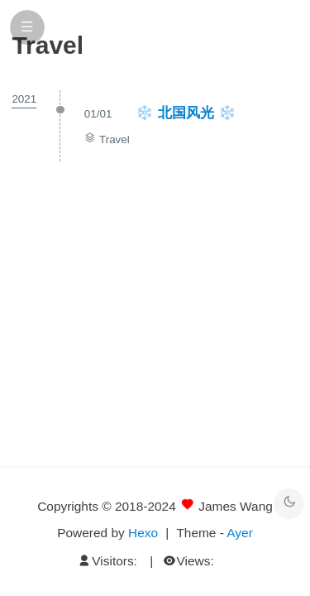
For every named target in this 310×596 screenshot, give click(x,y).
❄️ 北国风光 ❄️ (186, 112)
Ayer (239, 533)
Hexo (143, 533)
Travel (114, 139)
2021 (24, 99)
